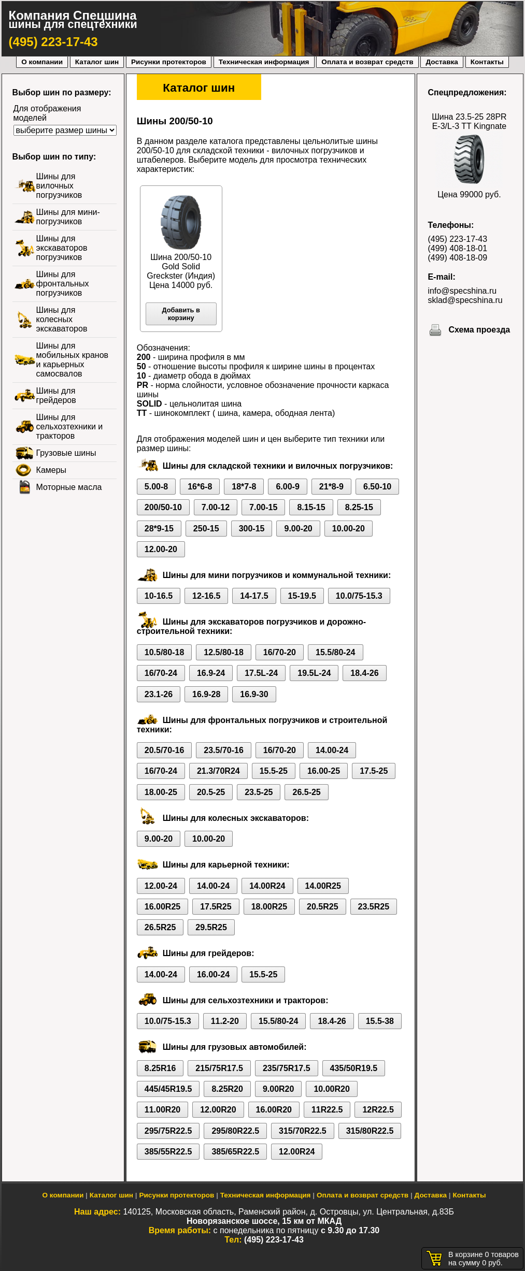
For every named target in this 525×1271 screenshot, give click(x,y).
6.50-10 (377, 486)
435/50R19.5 (354, 1068)
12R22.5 (378, 1109)
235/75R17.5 (286, 1068)
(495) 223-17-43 (53, 42)
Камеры (51, 470)
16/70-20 (279, 652)
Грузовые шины (66, 453)
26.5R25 (160, 927)
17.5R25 (216, 906)
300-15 (252, 528)
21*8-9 (331, 486)
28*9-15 (159, 528)
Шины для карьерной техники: (226, 864)
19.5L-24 (314, 673)
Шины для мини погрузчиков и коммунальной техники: (277, 575)
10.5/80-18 (165, 652)
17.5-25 (374, 771)
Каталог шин (97, 62)
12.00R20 (218, 1109)
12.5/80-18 (224, 652)
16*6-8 (200, 486)
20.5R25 (322, 906)
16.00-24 (213, 974)
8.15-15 (311, 507)
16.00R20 (274, 1109)
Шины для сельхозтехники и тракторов (69, 426)
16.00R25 (162, 906)
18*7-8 (244, 486)
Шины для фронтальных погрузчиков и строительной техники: (262, 725)
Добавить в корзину (181, 314)
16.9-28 (206, 694)
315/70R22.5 (303, 1130)
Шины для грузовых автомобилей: (235, 1047)
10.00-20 (348, 528)
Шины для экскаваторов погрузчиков (62, 248)
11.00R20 (162, 1109)
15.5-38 (380, 1021)
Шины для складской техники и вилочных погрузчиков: (278, 465)
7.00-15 (263, 507)
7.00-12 (216, 507)
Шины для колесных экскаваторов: (236, 818)
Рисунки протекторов (168, 62)
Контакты (487, 62)
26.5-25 (306, 792)
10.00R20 (331, 1089)
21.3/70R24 (218, 771)
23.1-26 (159, 694)
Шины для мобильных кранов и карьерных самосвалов (72, 359)
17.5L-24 (261, 673)
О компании (42, 62)
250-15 (206, 528)
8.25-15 (359, 507)
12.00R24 (297, 1151)
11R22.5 (327, 1109)
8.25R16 (160, 1068)
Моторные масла (69, 487)
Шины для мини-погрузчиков (68, 217)
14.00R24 (267, 886)
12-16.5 (206, 595)
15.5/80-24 (336, 652)
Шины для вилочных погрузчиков (59, 185)
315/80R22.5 (370, 1130)
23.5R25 (374, 906)
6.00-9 (287, 486)
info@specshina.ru (462, 290)
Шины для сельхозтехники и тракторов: (246, 1000)
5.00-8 (156, 486)
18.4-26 (364, 673)
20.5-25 (211, 792)
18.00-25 (161, 792)
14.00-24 (332, 750)
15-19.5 (302, 595)
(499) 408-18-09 (457, 257)
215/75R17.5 (219, 1068)
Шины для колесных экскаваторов (62, 319)
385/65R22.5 (235, 1151)
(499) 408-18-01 (457, 248)
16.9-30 (254, 694)
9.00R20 (278, 1089)
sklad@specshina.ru (465, 300)
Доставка (441, 62)
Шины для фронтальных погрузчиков (62, 283)
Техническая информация (264, 62)
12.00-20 (161, 549)
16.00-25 (323, 771)
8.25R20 (227, 1089)
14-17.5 (254, 595)
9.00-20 (298, 528)
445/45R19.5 (168, 1089)
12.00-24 (161, 886)
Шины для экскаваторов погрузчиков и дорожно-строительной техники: (251, 626)
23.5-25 (259, 792)
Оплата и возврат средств (367, 62)
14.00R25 (323, 886)
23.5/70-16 (224, 750)
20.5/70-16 (165, 750)
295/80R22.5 (235, 1130)
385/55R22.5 (168, 1151)
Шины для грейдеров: (208, 953)
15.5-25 (274, 771)
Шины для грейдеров (56, 395)
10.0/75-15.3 (359, 595)
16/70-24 (161, 673)
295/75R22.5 (168, 1130)
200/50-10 (163, 507)
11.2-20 (225, 1021)
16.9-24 (211, 673)
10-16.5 (159, 595)
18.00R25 (269, 906)
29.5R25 (211, 927)
